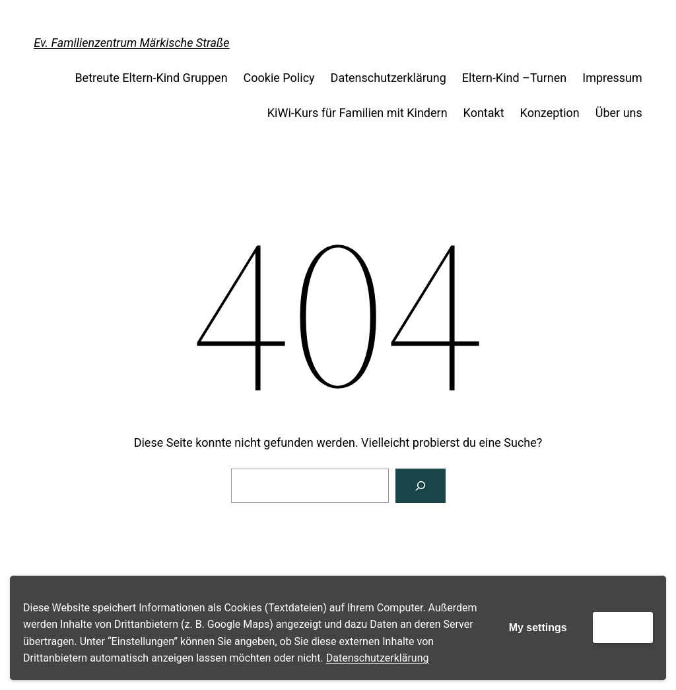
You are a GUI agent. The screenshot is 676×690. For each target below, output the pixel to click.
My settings (538, 627)
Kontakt (483, 113)
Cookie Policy (279, 78)
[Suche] (420, 486)
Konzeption (550, 113)
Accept (622, 626)
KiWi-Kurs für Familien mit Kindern (357, 113)
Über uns (618, 113)
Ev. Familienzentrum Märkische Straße (131, 43)
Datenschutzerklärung (377, 658)
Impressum (612, 78)
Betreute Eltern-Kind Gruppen (151, 78)
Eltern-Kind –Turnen (514, 78)
